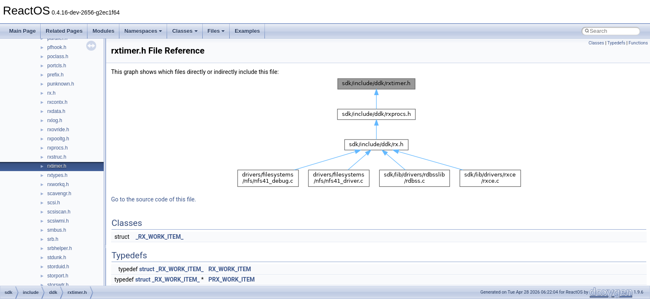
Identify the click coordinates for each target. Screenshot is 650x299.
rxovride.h (58, 129)
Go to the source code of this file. (153, 199)
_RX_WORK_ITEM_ (159, 236)
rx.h (51, 93)
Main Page (22, 31)
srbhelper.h (59, 248)
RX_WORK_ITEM (230, 269)
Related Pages (64, 31)
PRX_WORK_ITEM (232, 279)
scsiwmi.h (58, 221)
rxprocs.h (57, 148)
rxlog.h (54, 120)
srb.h (52, 239)
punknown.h (60, 84)
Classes (184, 31)
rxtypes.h (57, 175)
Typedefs (616, 43)
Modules (103, 31)
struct (147, 269)
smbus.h (56, 230)
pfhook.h (56, 47)
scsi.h (53, 203)
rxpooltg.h (58, 139)
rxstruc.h (56, 157)
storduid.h (58, 267)
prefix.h (55, 75)
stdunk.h (56, 257)
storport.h (57, 276)
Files (216, 31)
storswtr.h (57, 285)
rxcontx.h (57, 102)
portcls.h (56, 66)
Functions (638, 43)
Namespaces (143, 31)
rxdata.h (56, 111)
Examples (247, 31)
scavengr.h (59, 193)
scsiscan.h (58, 212)
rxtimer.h (56, 166)
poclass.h (57, 56)
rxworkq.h (58, 184)
